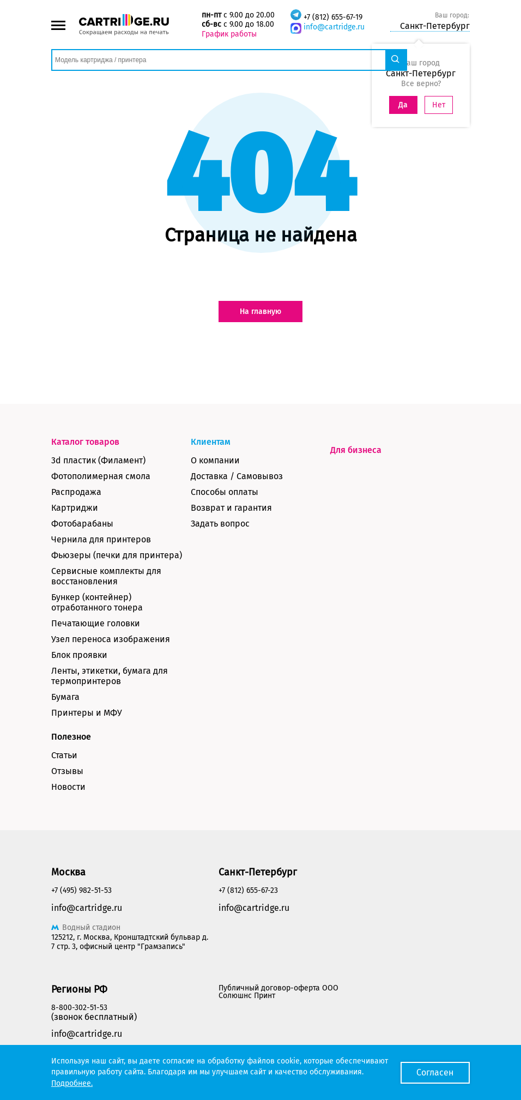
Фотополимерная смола (100, 476)
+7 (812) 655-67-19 (333, 17)
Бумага (65, 697)
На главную (260, 311)
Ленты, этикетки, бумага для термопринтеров (109, 676)
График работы (229, 34)
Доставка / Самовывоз (237, 476)
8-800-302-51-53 (79, 1007)
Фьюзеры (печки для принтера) (116, 555)
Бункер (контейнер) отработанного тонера (97, 602)
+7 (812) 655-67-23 (248, 890)
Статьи (64, 755)
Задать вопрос (220, 523)
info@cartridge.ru (334, 27)
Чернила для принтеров (101, 539)
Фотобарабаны (82, 523)
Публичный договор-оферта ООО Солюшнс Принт (278, 991)
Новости (68, 787)
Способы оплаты (224, 492)
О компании (215, 460)
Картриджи (74, 508)
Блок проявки (79, 655)
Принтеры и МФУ (86, 713)
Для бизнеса (355, 450)
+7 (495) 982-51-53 (81, 890)
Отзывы (67, 771)
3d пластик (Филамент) (98, 460)
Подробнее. (72, 1083)
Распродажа (76, 492)
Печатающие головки (95, 623)
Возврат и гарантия (231, 508)
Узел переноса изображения (110, 639)
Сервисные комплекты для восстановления (106, 576)
